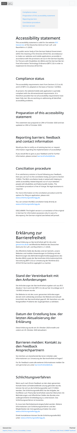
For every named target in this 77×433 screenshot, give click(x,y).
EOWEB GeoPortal (70, 430)
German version (29, 26)
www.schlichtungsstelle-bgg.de (28, 198)
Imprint (5, 430)
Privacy (10, 430)
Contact (29, 430)
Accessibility (21, 430)
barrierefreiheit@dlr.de (46, 156)
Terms (15, 430)
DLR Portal (53, 430)
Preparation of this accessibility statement (39, 15)
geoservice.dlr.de (22, 244)
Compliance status (30, 12)
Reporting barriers (30, 19)
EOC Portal (60, 430)
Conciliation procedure (31, 22)
